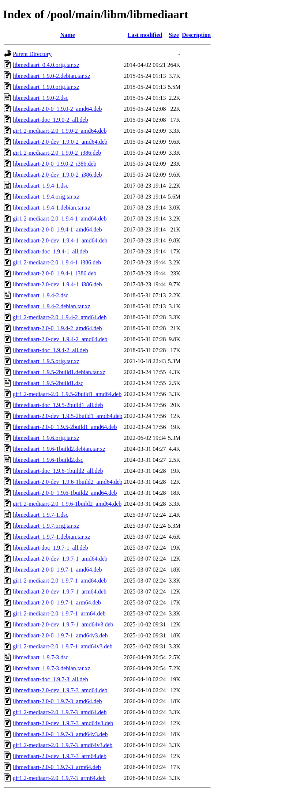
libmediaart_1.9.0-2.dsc (40, 98)
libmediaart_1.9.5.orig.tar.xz (46, 361)
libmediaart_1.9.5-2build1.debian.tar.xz (59, 372)
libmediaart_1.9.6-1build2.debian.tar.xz (59, 449)
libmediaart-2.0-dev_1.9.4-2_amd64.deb (60, 339)
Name (67, 35)
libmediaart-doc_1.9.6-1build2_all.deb (58, 471)
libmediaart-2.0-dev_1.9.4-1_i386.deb (57, 284)
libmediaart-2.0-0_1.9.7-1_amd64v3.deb (60, 635)
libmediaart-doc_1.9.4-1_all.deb (50, 251)
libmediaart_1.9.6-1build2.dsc (48, 460)
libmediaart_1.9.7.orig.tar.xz (46, 526)
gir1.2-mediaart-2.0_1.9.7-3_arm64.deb (59, 778)
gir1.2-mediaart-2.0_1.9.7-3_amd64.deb (59, 712)
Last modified (145, 35)
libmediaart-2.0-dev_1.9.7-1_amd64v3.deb (63, 624)
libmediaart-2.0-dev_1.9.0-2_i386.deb (57, 175)
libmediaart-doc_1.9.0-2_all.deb (50, 120)
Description (196, 35)
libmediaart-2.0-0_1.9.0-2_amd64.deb (57, 109)
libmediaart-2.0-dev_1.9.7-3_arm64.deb (59, 756)
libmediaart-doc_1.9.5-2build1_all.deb (58, 405)
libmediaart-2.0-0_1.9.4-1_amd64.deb (57, 229)
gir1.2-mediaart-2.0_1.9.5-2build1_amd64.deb (67, 394)
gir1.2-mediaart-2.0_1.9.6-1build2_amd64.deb (67, 504)
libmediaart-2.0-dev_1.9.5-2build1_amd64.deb (67, 416)
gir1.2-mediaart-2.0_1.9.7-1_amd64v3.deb (62, 646)
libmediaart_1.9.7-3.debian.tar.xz (51, 668)
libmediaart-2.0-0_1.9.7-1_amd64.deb (57, 569)
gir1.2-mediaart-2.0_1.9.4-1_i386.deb (57, 262)
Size (174, 35)
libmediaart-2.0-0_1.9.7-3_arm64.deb (57, 767)
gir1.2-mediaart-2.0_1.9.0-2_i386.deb (57, 153)
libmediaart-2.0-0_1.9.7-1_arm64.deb (57, 602)
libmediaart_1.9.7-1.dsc (40, 515)
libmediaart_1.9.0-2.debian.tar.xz (51, 76)
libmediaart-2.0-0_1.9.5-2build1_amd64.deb (65, 427)
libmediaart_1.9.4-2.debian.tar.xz (51, 306)
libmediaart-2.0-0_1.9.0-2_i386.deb (54, 164)
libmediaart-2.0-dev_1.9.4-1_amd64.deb (60, 240)
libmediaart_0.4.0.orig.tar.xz (46, 65)
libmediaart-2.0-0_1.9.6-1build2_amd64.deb (65, 493)
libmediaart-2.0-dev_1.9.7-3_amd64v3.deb (63, 723)
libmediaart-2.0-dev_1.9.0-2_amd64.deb (60, 142)
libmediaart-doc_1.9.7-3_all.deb (50, 679)
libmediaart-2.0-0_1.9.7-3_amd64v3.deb (60, 734)
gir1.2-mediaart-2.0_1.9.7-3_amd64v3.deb (62, 745)
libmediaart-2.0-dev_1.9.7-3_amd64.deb (60, 690)
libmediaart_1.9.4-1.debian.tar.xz (51, 207)
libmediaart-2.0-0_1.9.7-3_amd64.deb (57, 701)
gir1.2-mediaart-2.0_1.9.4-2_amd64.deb (59, 317)
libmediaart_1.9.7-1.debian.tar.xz (51, 537)
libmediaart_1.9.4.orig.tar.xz (46, 196)
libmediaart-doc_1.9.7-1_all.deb (50, 548)
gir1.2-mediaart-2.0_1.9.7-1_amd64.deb (59, 580)
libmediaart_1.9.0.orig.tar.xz (46, 87)
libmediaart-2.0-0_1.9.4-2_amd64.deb (57, 328)
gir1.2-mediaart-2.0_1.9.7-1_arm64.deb (59, 613)
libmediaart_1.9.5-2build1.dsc (48, 383)
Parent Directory (32, 54)
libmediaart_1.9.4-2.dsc (40, 295)
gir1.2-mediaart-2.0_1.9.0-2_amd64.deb (59, 131)
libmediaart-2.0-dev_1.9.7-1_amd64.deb (60, 558)
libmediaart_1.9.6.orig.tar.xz (46, 438)
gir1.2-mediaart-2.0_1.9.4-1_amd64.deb (59, 218)
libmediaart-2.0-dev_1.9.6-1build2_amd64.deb (67, 482)
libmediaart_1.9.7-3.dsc (40, 657)
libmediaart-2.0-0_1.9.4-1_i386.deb (54, 273)
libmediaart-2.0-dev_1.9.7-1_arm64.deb (59, 591)
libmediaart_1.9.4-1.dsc (40, 185)
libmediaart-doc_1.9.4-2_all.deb (50, 350)
